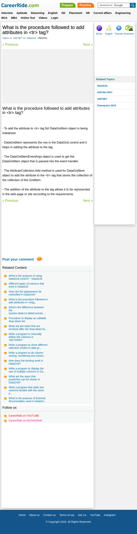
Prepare (67, 5)
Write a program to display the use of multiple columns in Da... (27, 370)
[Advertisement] (47, 76)
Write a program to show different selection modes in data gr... (28, 346)
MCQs (99, 33)
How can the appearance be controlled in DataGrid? (25, 293)
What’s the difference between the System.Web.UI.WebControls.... (27, 310)
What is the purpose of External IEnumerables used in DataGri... (27, 400)
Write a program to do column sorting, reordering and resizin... (27, 354)
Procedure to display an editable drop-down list (27, 320)
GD (63, 12)
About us (34, 515)
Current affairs (102, 12)
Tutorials (118, 33)
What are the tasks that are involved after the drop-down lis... (28, 328)
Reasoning (37, 12)
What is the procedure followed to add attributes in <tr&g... (28, 301)
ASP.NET (18, 38)
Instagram (109, 515)
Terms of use (66, 515)
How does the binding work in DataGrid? (26, 362)
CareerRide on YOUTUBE (24, 415)
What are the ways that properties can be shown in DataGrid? (24, 379)
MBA (14, 17)
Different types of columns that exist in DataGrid (26, 285)
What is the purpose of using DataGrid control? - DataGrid (25, 277)
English (53, 12)
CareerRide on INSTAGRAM (25, 420)
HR (88, 12)
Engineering (123, 12)
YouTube (95, 515)
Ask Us (82, 515)
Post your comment (18, 259)
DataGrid (31, 38)
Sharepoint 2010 (106, 105)
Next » (88, 44)
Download (129, 33)
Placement (75, 12)
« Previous (10, 44)
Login (54, 17)
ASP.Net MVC (104, 92)
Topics (5, 38)
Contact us (49, 515)
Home (22, 515)
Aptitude (22, 12)
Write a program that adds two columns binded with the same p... (26, 390)
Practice (85, 5)
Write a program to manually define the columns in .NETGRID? (25, 336)
